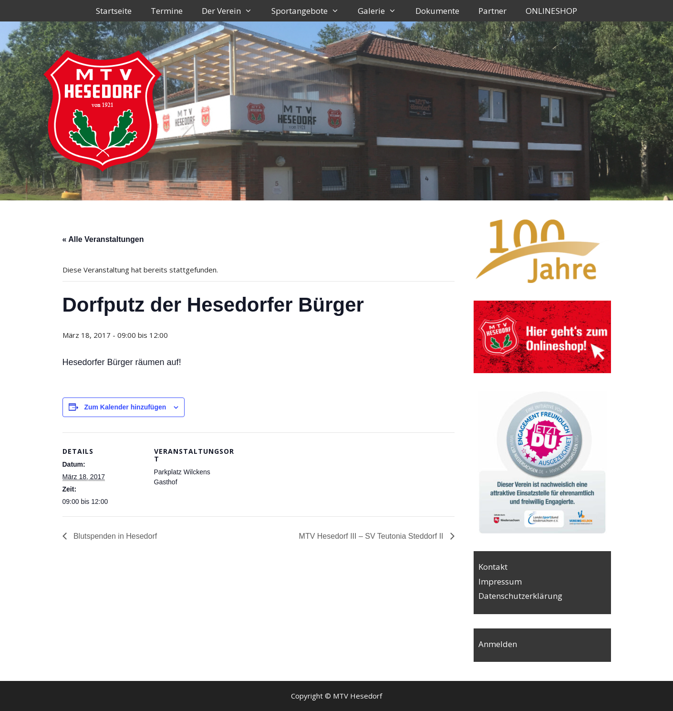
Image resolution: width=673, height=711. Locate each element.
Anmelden (497, 643)
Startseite (114, 10)
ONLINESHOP (551, 10)
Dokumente (437, 10)
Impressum (500, 581)
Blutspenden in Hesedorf (114, 536)
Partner (492, 10)
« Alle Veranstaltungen (103, 239)
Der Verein (232, 10)
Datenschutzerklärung (520, 595)
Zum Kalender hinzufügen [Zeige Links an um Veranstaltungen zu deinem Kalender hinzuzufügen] (125, 407)
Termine (167, 10)
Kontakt (492, 566)
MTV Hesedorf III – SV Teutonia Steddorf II (372, 536)
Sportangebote (310, 10)
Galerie (382, 10)
